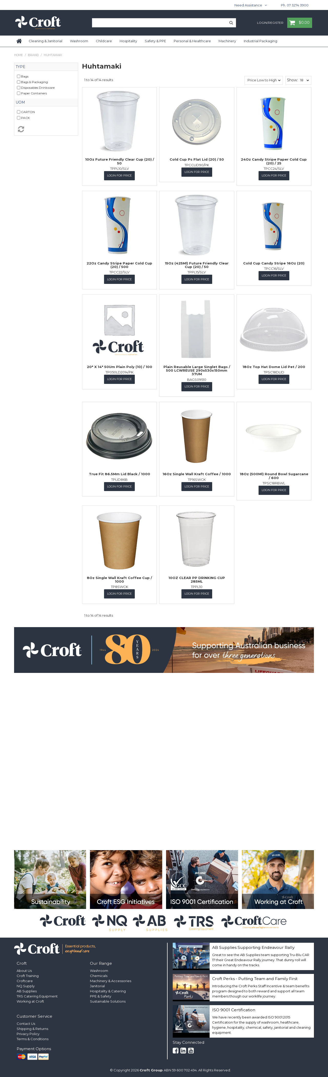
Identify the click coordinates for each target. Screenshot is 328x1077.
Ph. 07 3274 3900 (295, 5)
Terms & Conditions (32, 1038)
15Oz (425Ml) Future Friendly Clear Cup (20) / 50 (197, 265)
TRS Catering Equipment (37, 995)
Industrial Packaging (260, 41)
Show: (292, 80)
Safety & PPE (155, 41)
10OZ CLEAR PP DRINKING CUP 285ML (196, 579)
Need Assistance (248, 5)
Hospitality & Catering (108, 990)
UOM (20, 102)
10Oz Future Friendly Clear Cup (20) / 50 (119, 161)
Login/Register (270, 23)
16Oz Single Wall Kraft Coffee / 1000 (196, 473)
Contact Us (26, 1022)
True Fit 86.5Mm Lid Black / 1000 (119, 473)
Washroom (79, 41)
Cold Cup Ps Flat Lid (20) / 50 (197, 159)
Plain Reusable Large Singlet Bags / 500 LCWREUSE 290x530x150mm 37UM (196, 370)
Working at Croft (30, 1000)
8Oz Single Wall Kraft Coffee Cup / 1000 (119, 579)
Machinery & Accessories (110, 980)
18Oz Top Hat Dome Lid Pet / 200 (273, 366)
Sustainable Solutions (108, 1000)
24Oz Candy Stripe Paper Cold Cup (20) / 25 (274, 161)
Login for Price (119, 175)
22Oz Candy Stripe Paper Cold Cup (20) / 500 (119, 265)
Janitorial (97, 985)
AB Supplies (27, 990)
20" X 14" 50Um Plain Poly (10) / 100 (119, 366)
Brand (33, 55)
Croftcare (25, 980)
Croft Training (28, 975)
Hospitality (128, 41)
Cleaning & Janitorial (45, 41)
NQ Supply (26, 985)
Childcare (104, 41)
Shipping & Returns (32, 1028)
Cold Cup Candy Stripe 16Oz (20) (273, 263)
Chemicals (98, 975)
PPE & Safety (100, 995)
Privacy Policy (28, 1033)
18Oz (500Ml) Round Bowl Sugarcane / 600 (274, 475)
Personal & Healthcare (192, 41)
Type (20, 66)
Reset (46, 129)
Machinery (227, 41)
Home (19, 41)
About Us (24, 970)
